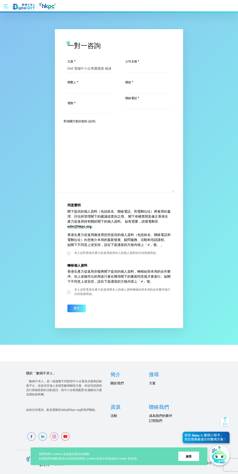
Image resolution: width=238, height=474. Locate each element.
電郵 (70, 103)
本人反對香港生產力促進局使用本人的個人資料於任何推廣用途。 (116, 253)
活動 (113, 416)
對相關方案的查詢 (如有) (79, 121)
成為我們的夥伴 (160, 416)
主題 (70, 61)
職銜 (128, 82)
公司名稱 (131, 61)
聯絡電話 (131, 98)
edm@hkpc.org (79, 226)
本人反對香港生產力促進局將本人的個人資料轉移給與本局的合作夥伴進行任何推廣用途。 (122, 292)
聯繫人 (71, 82)
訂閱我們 (155, 421)
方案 (152, 383)
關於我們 (117, 383)
